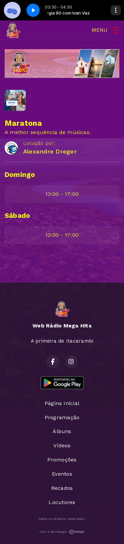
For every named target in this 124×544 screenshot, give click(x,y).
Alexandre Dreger (50, 151)
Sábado (17, 216)
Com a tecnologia (62, 531)
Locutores (62, 502)
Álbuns (62, 431)
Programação (62, 417)
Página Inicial (62, 403)
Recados (62, 488)
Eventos (62, 474)
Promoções (61, 460)
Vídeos (61, 445)
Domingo (20, 175)
